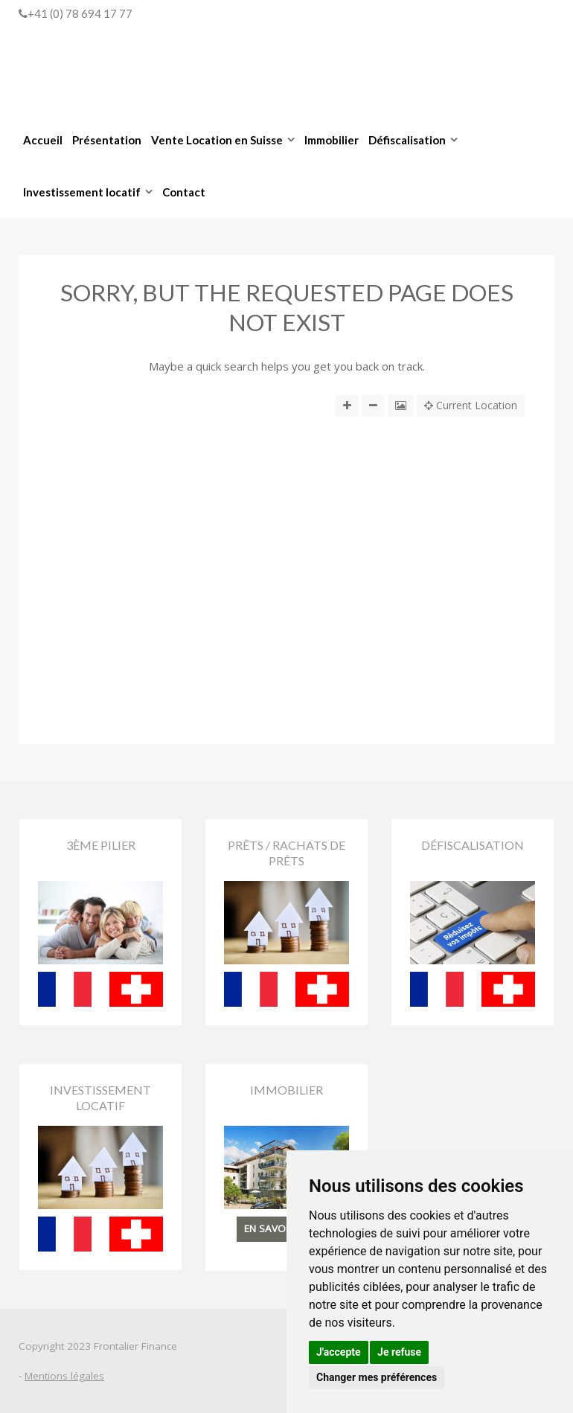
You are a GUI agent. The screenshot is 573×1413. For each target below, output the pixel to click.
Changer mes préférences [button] (376, 1377)
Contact (183, 192)
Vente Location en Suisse (217, 140)
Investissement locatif (82, 192)
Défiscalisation (407, 140)
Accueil (43, 140)
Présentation (106, 140)
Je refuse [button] (399, 1352)
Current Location (470, 405)
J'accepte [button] (338, 1352)
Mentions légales (64, 1375)
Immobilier (331, 140)
